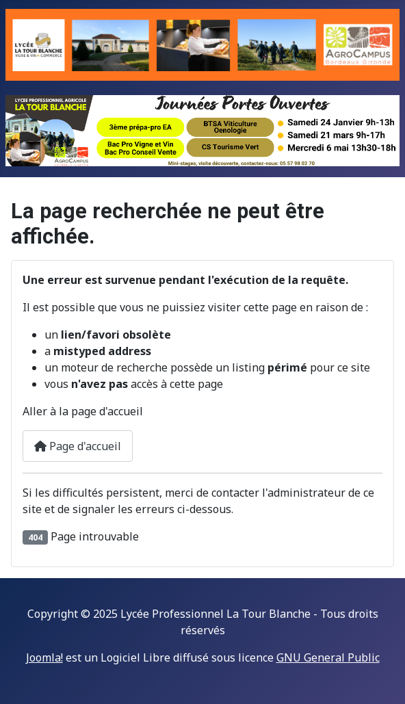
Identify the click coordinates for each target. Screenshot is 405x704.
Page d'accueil (77, 446)
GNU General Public (328, 657)
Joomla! (44, 657)
